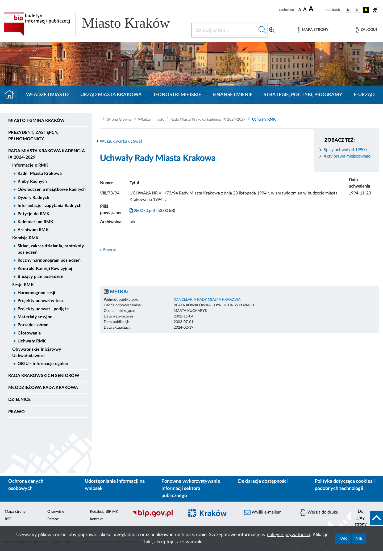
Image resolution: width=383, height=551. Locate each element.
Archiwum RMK (33, 230)
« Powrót (108, 250)
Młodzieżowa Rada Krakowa (43, 387)
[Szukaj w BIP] (224, 30)
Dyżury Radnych (33, 198)
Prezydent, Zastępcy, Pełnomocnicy (33, 135)
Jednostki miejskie (177, 94)
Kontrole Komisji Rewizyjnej (45, 268)
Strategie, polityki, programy (303, 94)
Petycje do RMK (33, 214)
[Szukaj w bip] (262, 30)
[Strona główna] (11, 95)
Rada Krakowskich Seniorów (43, 376)
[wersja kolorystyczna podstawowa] (348, 10)
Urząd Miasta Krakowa (111, 94)
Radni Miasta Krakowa (40, 173)
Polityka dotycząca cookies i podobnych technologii (345, 485)
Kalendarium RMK (35, 222)
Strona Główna (119, 119)
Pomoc (53, 519)
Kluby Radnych (32, 181)
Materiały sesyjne (35, 317)
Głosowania (29, 333)
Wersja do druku (319, 512)
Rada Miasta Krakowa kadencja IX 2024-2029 (46, 154)
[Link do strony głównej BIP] (94, 24)
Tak (343, 538)
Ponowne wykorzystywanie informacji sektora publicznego (190, 488)
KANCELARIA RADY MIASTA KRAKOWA (207, 300)
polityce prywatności (288, 534)
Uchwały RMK (32, 341)
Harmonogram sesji (36, 293)
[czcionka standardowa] (300, 9)
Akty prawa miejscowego (347, 156)
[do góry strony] (367, 517)
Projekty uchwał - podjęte (43, 309)
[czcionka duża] (316, 9)
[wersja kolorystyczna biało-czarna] (357, 10)
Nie (358, 538)
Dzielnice (19, 399)
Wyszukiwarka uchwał (121, 141)
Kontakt (96, 519)
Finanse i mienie (232, 94)
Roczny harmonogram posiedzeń (49, 260)
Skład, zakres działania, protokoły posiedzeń (51, 249)
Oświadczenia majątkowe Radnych (52, 189)
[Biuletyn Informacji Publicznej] (156, 516)
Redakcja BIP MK (104, 512)
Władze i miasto (47, 94)
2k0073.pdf (142, 211)
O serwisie (55, 512)
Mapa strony (15, 512)
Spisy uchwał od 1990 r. (346, 150)
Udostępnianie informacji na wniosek (115, 485)
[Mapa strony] (313, 30)
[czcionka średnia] (305, 9)
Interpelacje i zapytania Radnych (49, 206)
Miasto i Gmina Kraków (36, 120)
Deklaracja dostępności (263, 481)
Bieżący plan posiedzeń (40, 276)
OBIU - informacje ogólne (43, 364)
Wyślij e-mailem (262, 512)
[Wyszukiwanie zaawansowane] (271, 30)
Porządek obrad (33, 325)
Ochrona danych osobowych (25, 485)
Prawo (16, 412)
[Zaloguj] (366, 30)
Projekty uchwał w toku (41, 301)
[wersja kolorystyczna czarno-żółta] (366, 10)
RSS (8, 519)
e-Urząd (364, 94)
